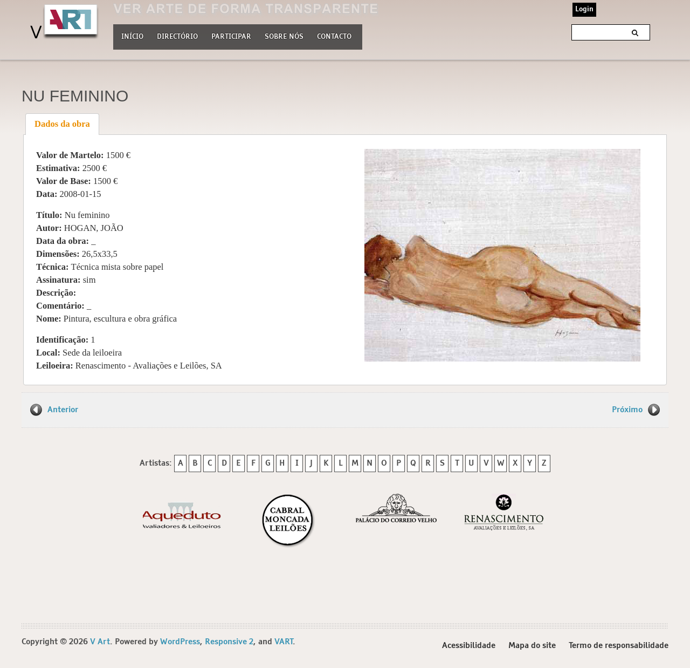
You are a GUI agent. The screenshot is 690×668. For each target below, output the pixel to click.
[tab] (62, 124)
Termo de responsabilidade (618, 646)
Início (132, 36)
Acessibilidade (468, 646)
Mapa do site (532, 646)
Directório (177, 35)
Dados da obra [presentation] (62, 124)
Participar (231, 36)
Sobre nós (284, 35)
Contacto (334, 36)
